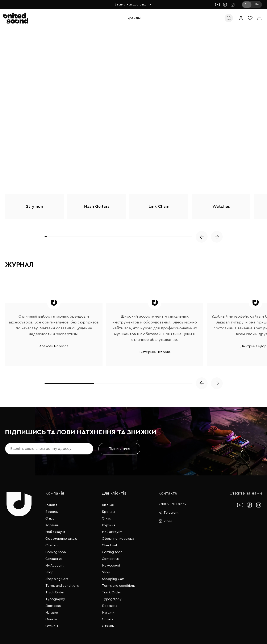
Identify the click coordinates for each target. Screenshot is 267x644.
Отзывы (51, 626)
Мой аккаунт (55, 532)
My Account (54, 565)
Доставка (53, 605)
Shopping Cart (56, 579)
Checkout (53, 545)
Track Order (54, 592)
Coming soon (55, 552)
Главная (51, 505)
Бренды (133, 18)
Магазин (51, 612)
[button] (202, 237)
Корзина (52, 525)
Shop (49, 572)
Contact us (53, 558)
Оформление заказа (61, 538)
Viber (165, 521)
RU (247, 4)
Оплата (51, 619)
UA (257, 4)
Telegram (168, 513)
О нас (49, 518)
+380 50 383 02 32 (172, 504)
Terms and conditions (62, 585)
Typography (55, 599)
